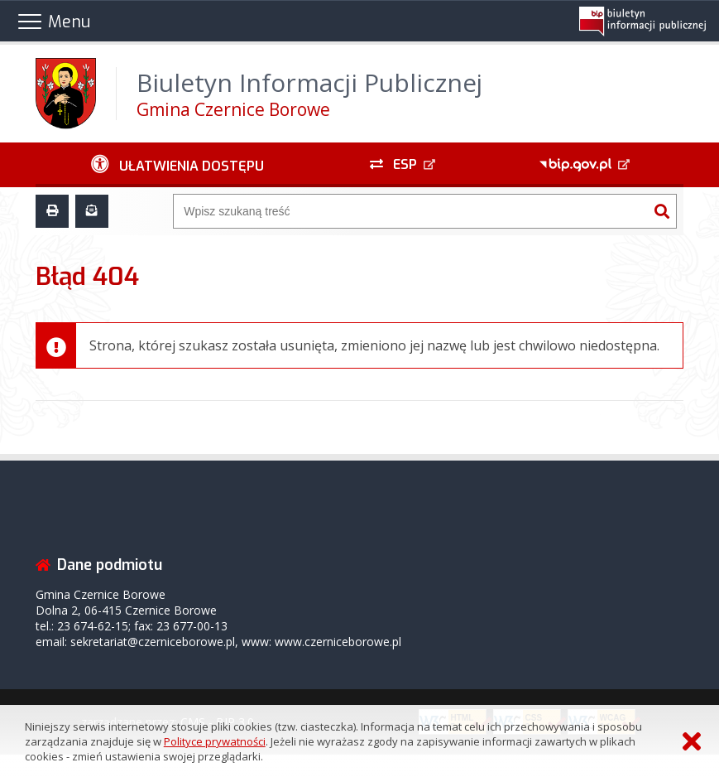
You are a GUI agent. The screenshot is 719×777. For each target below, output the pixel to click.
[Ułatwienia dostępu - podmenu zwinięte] (177, 164)
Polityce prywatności (215, 741)
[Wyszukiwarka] (410, 211)
